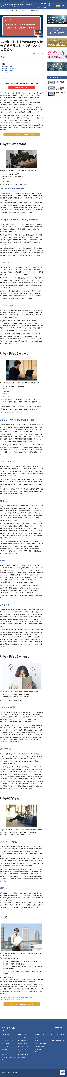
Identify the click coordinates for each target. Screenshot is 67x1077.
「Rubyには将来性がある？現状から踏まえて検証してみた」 (17, 125)
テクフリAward (21, 1057)
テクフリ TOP (5, 10)
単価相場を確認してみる (21, 89)
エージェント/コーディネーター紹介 (9, 1058)
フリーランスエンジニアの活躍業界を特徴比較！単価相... (60, 88)
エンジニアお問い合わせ (40, 1043)
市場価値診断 (5, 1054)
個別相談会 (4, 1052)
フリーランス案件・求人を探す (9, 1038)
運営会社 (37, 1052)
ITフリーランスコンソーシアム (58, 1040)
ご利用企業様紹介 (22, 1040)
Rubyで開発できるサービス (10, 69)
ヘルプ (36, 1040)
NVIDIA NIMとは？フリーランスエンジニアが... (60, 94)
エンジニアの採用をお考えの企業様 (41, 5)
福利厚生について (6, 1049)
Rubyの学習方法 (7, 75)
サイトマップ (38, 1049)
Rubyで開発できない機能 (9, 72)
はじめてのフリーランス (7, 1040)
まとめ (4, 77)
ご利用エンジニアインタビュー (25, 1052)
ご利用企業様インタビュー (24, 1054)
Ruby (12, 10)
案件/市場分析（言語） (23, 1046)
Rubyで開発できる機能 (8, 67)
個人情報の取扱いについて (14, 1072)
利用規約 (4, 1072)
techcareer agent (6, 1062)
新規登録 (57, 5)
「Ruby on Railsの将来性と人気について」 (12, 417)
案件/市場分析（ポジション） (25, 1049)
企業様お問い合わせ (39, 1046)
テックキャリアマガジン (56, 1038)
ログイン (64, 5)
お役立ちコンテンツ (22, 1043)
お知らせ (37, 1038)
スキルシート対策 (22, 1038)
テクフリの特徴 (5, 1043)
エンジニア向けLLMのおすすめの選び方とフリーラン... (60, 82)
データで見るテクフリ (7, 1046)
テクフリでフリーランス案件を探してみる (21, 138)
